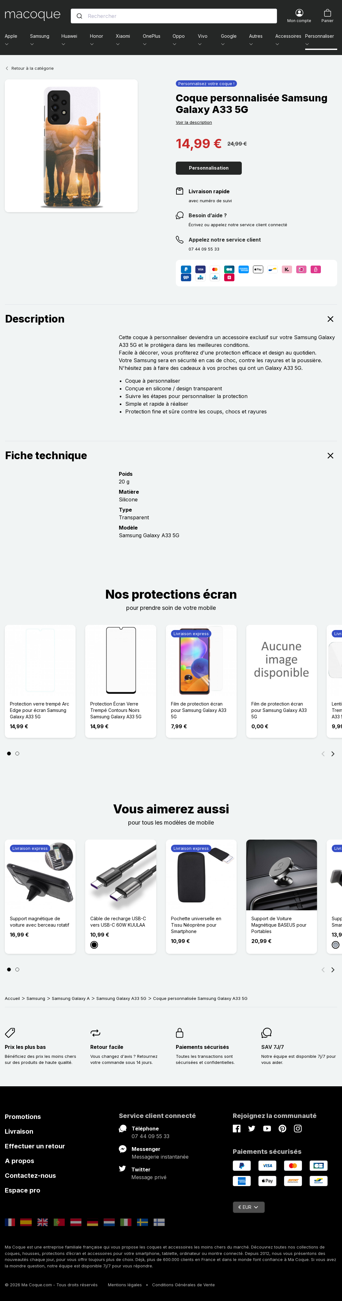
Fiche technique (171, 455)
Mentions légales (125, 1284)
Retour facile (106, 1047)
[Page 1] (9, 753)
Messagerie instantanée (160, 1156)
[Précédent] (323, 753)
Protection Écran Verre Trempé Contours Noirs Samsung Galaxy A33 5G (116, 710)
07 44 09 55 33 (150, 1136)
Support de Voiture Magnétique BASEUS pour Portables (278, 925)
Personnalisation (209, 168)
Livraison (19, 1131)
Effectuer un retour (35, 1146)
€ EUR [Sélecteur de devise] (248, 1207)
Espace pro (22, 1190)
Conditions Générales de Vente (183, 1284)
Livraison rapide (209, 191)
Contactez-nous (30, 1175)
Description (171, 319)
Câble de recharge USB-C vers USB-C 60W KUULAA (118, 922)
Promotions (23, 1117)
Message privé (149, 1177)
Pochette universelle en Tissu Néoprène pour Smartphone (196, 925)
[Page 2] (17, 753)
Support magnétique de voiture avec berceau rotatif (39, 922)
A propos (19, 1161)
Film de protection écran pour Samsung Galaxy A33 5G (198, 710)
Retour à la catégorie (29, 68)
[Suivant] (333, 753)
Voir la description (194, 122)
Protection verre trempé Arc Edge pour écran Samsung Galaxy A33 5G (39, 710)
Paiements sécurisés (202, 1047)
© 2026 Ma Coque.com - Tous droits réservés (51, 1284)
